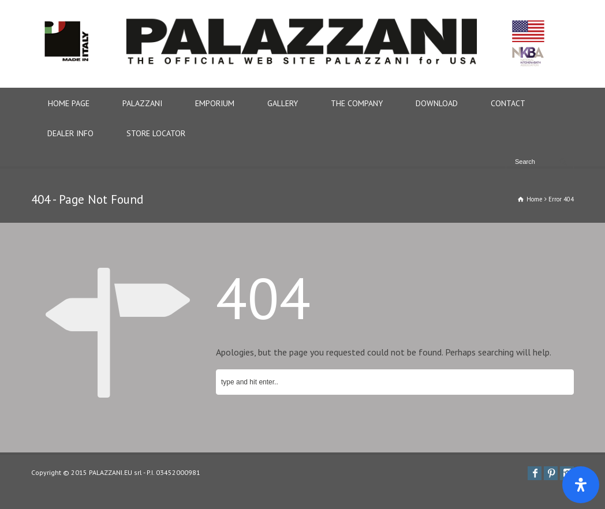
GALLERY (282, 103)
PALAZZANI (142, 103)
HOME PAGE (68, 103)
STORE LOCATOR (155, 133)
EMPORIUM (214, 103)
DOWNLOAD (437, 103)
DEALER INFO (70, 133)
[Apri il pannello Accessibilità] (580, 484)
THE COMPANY (357, 103)
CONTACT (508, 103)
